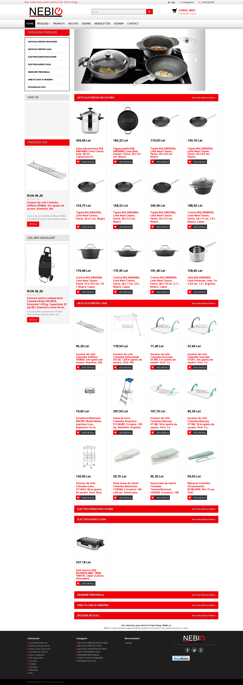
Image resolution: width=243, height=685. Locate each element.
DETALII (33, 224)
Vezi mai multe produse (203, 97)
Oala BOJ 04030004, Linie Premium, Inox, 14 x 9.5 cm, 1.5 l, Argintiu (202, 280)
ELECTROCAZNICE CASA (39, 64)
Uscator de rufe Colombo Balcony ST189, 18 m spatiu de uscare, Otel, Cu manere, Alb (163, 424)
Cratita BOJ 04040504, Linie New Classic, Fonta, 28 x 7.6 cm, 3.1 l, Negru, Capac (164, 282)
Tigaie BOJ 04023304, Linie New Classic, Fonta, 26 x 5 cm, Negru (90, 215)
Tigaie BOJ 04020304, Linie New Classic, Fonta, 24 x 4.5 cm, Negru (200, 152)
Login (172, 2)
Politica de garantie (39, 645)
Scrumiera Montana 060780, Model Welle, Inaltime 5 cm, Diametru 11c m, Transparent (89, 424)
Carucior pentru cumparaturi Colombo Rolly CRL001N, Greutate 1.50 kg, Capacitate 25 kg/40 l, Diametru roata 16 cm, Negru (47, 304)
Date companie (37, 654)
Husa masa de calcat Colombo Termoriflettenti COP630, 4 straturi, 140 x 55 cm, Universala (164, 489)
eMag (129, 642)
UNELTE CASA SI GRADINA (40, 79)
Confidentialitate (38, 642)
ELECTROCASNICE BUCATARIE (42, 57)
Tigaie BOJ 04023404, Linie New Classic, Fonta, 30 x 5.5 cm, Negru (163, 217)
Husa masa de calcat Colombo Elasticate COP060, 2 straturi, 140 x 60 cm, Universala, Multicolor (127, 489)
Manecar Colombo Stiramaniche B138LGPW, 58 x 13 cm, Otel (201, 487)
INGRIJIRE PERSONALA (39, 72)
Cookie (32, 663)
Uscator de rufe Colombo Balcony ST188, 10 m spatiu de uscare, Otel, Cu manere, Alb (201, 424)
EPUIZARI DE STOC (37, 87)
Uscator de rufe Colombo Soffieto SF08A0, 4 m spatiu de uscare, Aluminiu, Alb (45, 205)
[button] (84, 60)
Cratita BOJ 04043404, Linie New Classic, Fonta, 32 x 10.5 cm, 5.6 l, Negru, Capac (90, 282)
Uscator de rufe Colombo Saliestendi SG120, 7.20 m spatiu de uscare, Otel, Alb (127, 358)
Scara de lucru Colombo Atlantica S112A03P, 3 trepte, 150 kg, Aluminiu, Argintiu (127, 422)
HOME (30, 23)
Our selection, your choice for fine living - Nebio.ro (146, 625)
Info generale (36, 657)
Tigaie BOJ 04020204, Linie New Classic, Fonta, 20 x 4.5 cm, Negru (163, 152)
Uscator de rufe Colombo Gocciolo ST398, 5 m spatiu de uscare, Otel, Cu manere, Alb (163, 359)
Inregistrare (188, 2)
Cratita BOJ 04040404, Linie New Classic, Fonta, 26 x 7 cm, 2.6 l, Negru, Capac (126, 282)
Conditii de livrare (38, 651)
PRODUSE (43, 23)
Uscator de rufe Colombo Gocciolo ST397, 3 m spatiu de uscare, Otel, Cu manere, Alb (200, 359)
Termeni (33, 667)
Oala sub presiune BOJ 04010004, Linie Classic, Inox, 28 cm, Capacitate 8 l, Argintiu (90, 154)
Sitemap (119, 23)
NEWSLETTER (102, 23)
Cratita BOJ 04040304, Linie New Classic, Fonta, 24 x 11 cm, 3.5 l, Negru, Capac (202, 217)
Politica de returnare (40, 648)
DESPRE (86, 23)
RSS (31, 673)
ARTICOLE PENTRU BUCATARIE (42, 42)
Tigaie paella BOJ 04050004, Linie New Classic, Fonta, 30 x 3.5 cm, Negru (126, 152)
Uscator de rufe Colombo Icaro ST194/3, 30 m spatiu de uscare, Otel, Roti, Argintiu (89, 489)
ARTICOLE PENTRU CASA (40, 49)
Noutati (73, 23)
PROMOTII (59, 23)
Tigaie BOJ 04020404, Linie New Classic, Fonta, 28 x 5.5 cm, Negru (126, 217)
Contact (133, 23)
